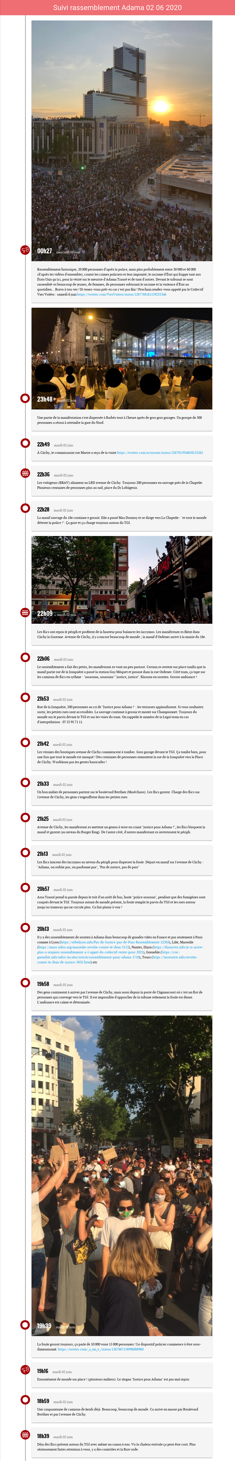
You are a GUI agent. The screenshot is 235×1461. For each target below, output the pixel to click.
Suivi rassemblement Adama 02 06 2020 (117, 7)
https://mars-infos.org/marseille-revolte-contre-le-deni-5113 (83, 947)
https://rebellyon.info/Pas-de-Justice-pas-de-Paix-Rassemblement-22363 (115, 942)
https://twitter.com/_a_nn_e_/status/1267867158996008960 (101, 1349)
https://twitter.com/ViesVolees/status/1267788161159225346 (121, 294)
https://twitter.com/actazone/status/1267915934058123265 (160, 453)
